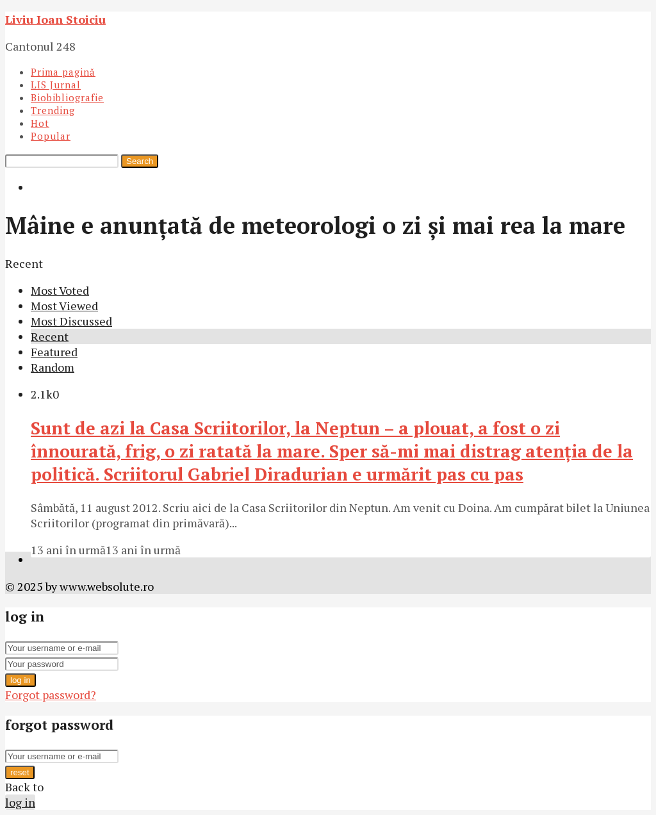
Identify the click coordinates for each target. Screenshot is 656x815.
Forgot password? (50, 694)
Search (139, 161)
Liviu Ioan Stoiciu (55, 19)
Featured (54, 351)
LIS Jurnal (56, 84)
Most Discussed (71, 321)
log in (20, 680)
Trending (53, 110)
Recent (50, 336)
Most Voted (60, 290)
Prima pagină (63, 71)
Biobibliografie (67, 97)
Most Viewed (64, 305)
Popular (50, 135)
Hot (40, 123)
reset (19, 772)
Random (52, 367)
